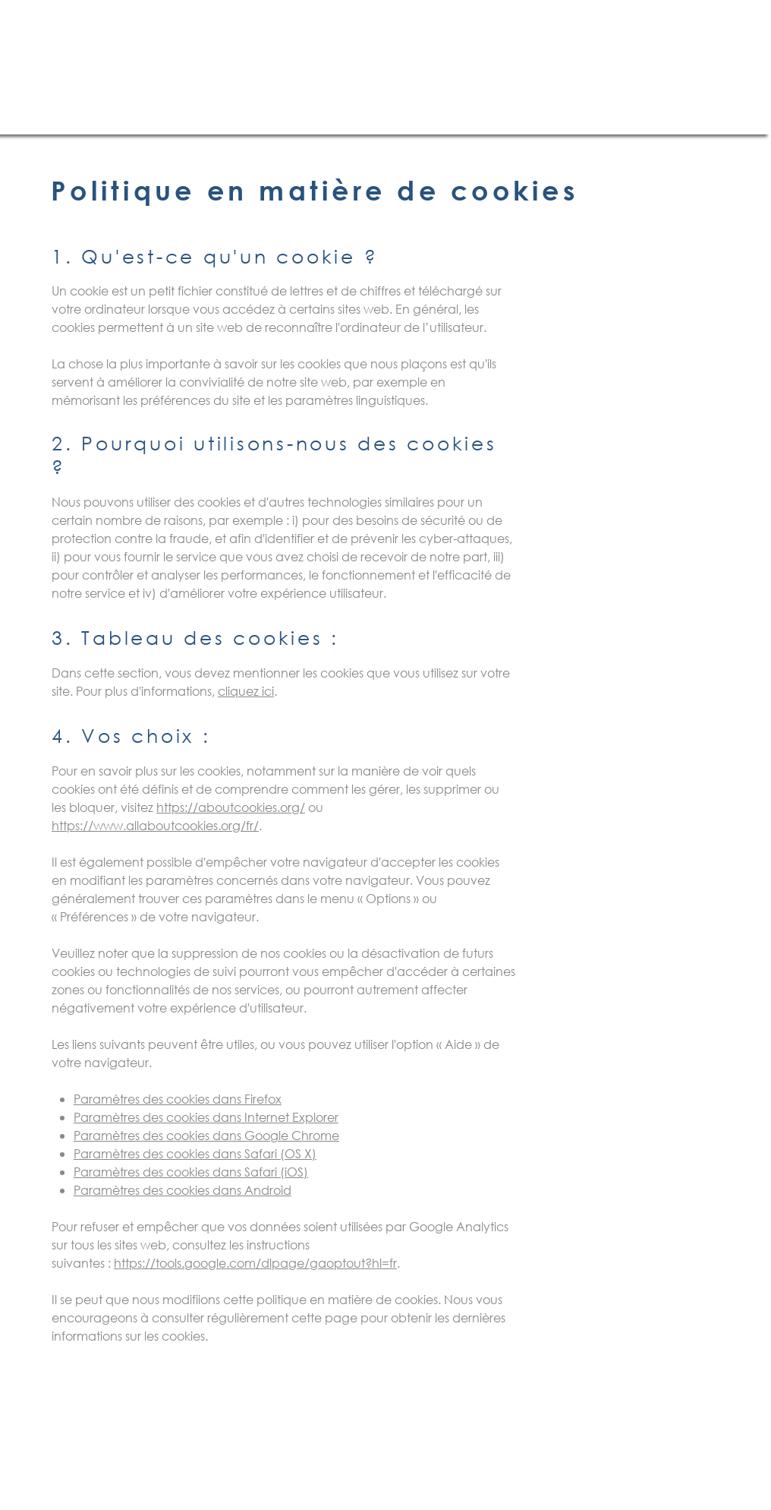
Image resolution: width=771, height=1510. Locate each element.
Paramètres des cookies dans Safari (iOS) (191, 1172)
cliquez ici (246, 691)
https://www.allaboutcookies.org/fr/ (155, 825)
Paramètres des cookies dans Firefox (178, 1099)
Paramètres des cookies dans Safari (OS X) (195, 1153)
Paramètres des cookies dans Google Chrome (206, 1135)
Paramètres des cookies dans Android (182, 1190)
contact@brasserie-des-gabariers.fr (304, 1455)
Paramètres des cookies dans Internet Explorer (206, 1117)
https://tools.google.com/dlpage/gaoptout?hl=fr (255, 1263)
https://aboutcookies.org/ (230, 807)
